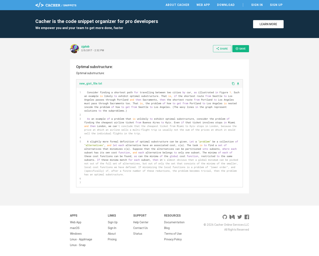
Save (240, 48)
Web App (203, 5)
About (112, 233)
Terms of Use (173, 233)
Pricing (112, 239)
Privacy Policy (173, 239)
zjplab (85, 46)
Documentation (174, 222)
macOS (75, 228)
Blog (167, 228)
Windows (76, 233)
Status (137, 233)
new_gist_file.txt (90, 83)
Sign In (257, 5)
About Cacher (177, 5)
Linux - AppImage (81, 239)
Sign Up (276, 5)
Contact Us (140, 228)
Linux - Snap (78, 245)
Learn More (268, 24)
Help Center (141, 222)
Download (226, 5)
